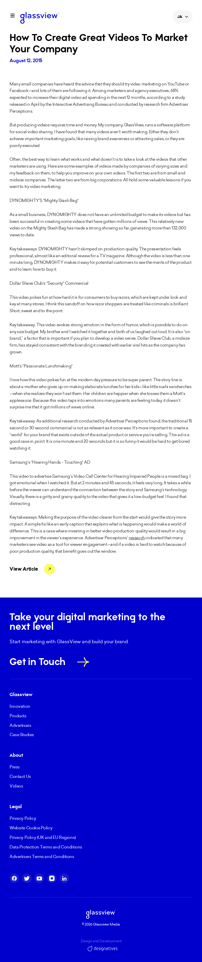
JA (182, 18)
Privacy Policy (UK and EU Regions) (43, 837)
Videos (16, 786)
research (137, 538)
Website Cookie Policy (31, 828)
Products (18, 716)
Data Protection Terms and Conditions (46, 847)
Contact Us (20, 776)
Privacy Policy (23, 818)
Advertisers (20, 725)
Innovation (20, 706)
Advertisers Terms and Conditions (42, 857)
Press (15, 767)
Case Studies (22, 735)
